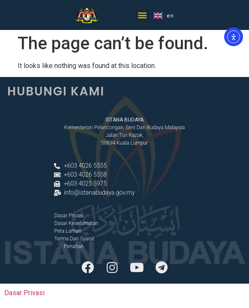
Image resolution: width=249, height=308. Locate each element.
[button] (142, 15)
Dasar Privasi (24, 293)
